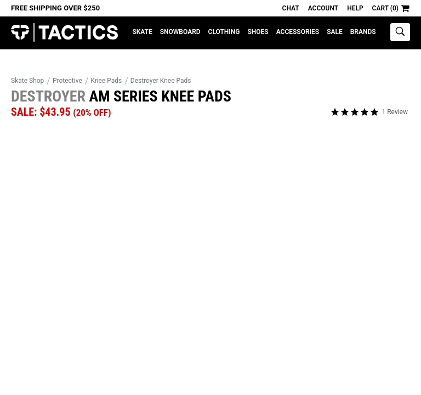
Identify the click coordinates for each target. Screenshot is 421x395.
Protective (67, 80)
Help (355, 8)
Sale (335, 32)
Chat (290, 8)
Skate (142, 32)
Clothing (224, 32)
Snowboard (180, 32)
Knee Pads (106, 80)
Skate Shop (27, 80)
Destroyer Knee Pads (160, 80)
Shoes (257, 32)
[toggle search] (400, 32)
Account (323, 8)
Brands (363, 32)
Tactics (64, 32)
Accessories (297, 32)
